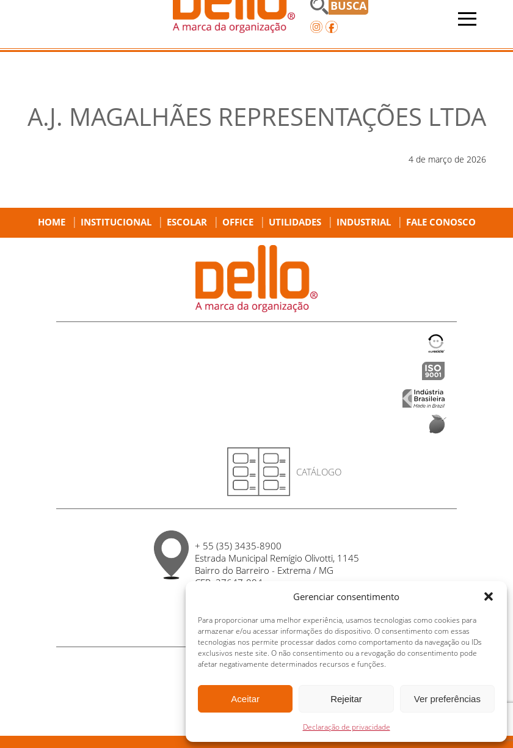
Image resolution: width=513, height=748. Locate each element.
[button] (488, 596)
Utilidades (295, 222)
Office (237, 222)
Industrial (364, 222)
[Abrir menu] (467, 19)
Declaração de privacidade (346, 727)
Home (51, 222)
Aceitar (245, 699)
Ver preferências (447, 699)
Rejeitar (346, 699)
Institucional (116, 222)
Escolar (187, 222)
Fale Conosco (441, 222)
